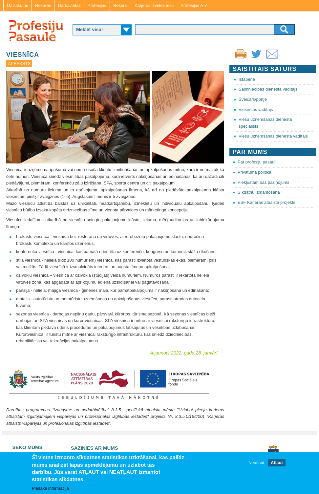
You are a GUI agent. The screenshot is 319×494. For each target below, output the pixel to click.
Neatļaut (256, 462)
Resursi (120, 5)
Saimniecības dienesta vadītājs (268, 89)
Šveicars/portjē (253, 99)
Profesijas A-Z (194, 5)
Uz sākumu (17, 5)
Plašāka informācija (50, 488)
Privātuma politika (254, 172)
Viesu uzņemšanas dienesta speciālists (265, 123)
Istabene (247, 79)
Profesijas (97, 5)
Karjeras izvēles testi (154, 5)
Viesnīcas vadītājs (256, 109)
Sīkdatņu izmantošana (259, 192)
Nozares (43, 5)
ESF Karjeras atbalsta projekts (266, 202)
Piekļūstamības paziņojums (263, 182)
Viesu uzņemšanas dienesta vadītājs (273, 136)
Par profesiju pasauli (257, 162)
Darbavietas (69, 5)
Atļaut (277, 462)
